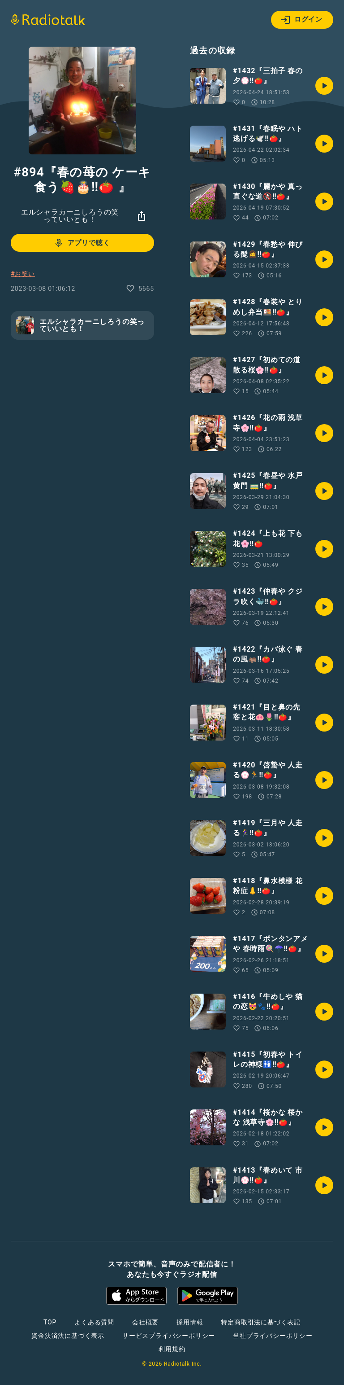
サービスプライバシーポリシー (168, 1335)
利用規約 (172, 1349)
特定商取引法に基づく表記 (261, 1322)
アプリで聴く (81, 242)
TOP (49, 1322)
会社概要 (145, 1322)
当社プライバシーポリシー (273, 1335)
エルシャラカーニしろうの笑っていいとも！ (70, 216)
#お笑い (23, 273)
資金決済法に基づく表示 (67, 1335)
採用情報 (189, 1322)
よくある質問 (94, 1322)
